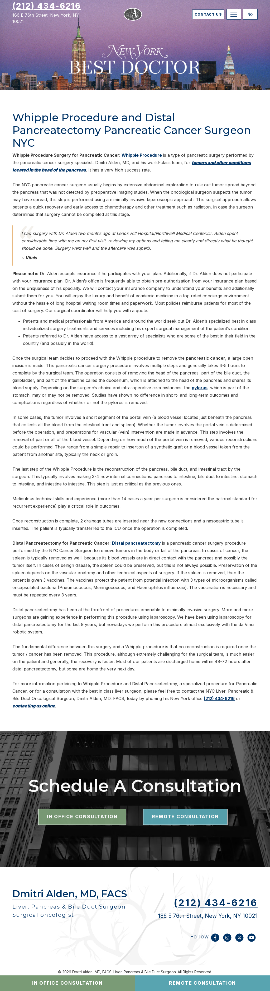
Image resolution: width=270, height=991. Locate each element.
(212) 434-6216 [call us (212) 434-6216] (46, 10)
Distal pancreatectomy (136, 543)
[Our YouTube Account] (251, 940)
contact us (198, 18)
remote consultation (202, 983)
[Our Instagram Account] (227, 940)
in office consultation (67, 983)
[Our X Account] (239, 940)
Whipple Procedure (142, 155)
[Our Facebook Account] (215, 940)
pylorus (200, 387)
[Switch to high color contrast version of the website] (250, 18)
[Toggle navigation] (233, 18)
